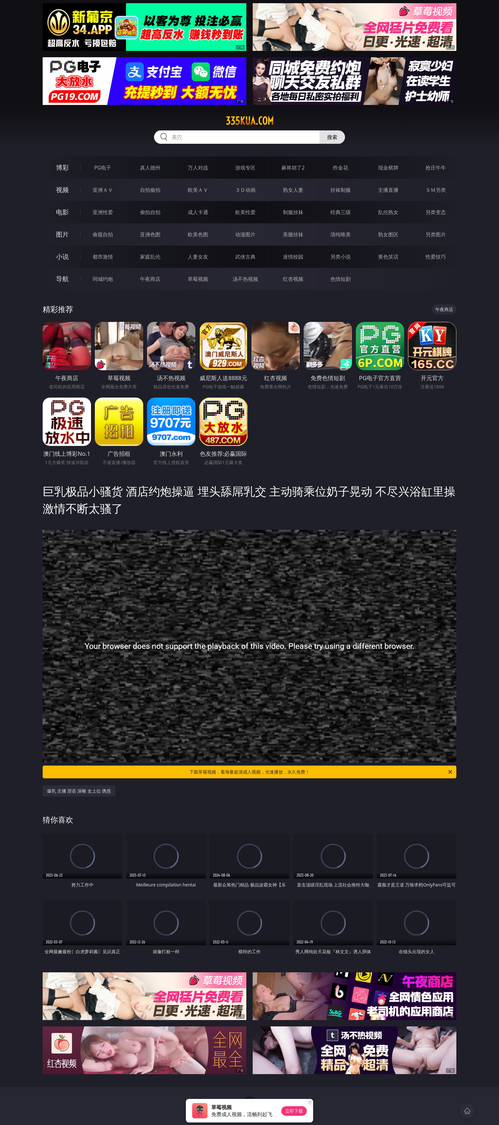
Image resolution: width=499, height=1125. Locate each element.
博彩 (62, 167)
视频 (62, 189)
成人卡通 (198, 212)
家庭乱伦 (150, 256)
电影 (62, 212)
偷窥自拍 (103, 234)
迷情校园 (293, 256)
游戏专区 (245, 167)
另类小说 (340, 256)
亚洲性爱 (103, 212)
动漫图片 (245, 234)
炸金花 (340, 167)
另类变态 (435, 212)
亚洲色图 (150, 234)
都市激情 (103, 256)
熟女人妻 (293, 189)
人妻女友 (198, 256)
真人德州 (150, 167)
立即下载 (294, 1111)
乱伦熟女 (388, 212)
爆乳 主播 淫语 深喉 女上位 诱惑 (79, 791)
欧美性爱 (245, 212)
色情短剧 (340, 278)
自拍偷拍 (150, 189)
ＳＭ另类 (435, 189)
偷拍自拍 (150, 212)
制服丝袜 (293, 212)
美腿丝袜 (293, 234)
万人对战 (198, 167)
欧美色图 (198, 234)
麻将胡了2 (293, 167)
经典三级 (340, 212)
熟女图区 (388, 234)
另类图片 (435, 234)
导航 (62, 278)
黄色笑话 (388, 256)
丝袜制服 (340, 189)
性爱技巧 (435, 256)
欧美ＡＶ (198, 189)
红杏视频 (293, 278)
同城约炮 (103, 278)
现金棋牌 (388, 167)
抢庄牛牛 (435, 167)
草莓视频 (198, 278)
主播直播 (388, 189)
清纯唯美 (340, 234)
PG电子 (102, 167)
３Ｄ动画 (245, 189)
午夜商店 (150, 278)
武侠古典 (245, 256)
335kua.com (250, 121)
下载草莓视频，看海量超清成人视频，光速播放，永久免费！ (321, 772)
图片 (62, 234)
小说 (62, 256)
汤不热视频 (245, 278)
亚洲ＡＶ (103, 189)
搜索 (332, 137)
